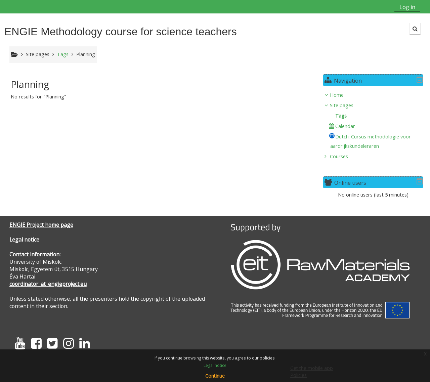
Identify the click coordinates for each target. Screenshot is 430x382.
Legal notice (24, 239)
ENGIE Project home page (41, 224)
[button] (415, 29)
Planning (85, 54)
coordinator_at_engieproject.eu (48, 284)
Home (342, 95)
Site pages (37, 54)
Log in (407, 7)
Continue (215, 376)
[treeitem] (375, 125)
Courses (344, 156)
